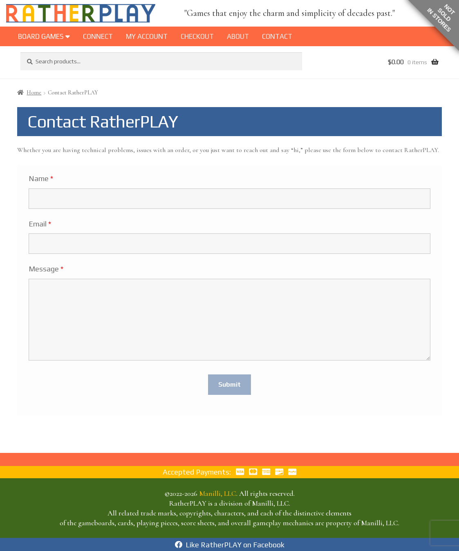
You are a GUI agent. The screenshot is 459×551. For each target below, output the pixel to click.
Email (40, 224)
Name (41, 179)
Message (46, 269)
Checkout (197, 36)
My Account (147, 36)
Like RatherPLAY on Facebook (229, 544)
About (238, 36)
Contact (277, 36)
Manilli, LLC (217, 493)
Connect (98, 36)
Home (34, 92)
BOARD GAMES (44, 36)
